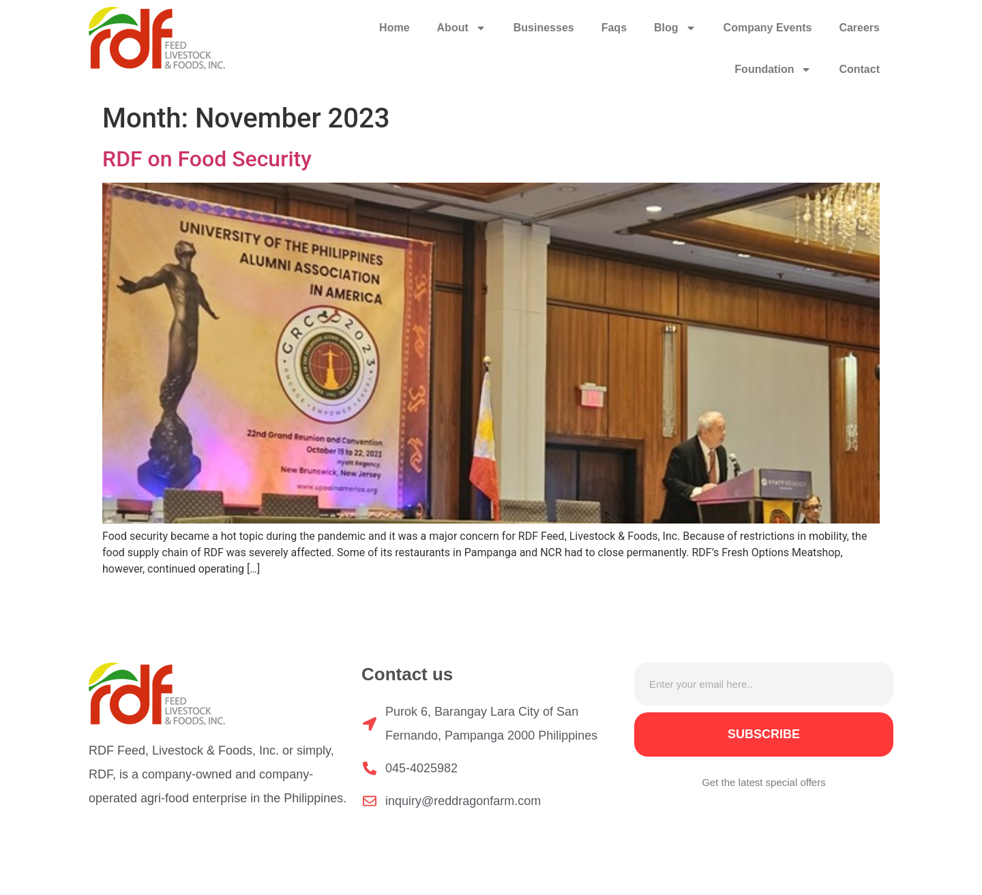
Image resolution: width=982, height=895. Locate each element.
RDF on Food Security (207, 159)
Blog (675, 28)
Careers (859, 27)
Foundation (773, 69)
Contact (859, 69)
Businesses (544, 27)
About (461, 28)
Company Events (768, 27)
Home (394, 27)
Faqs (614, 27)
